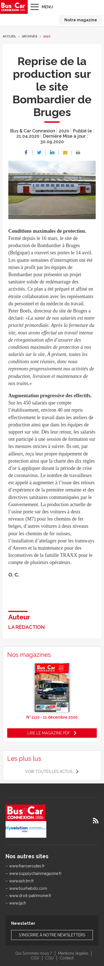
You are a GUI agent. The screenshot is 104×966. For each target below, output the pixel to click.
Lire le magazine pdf (48, 733)
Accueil (9, 36)
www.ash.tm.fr (21, 881)
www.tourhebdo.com (28, 888)
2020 (46, 36)
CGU (49, 958)
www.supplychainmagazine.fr (35, 873)
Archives (29, 36)
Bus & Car (13, 6)
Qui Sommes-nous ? (33, 953)
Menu (47, 7)
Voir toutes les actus (48, 771)
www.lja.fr (17, 903)
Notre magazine (80, 20)
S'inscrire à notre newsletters (52, 935)
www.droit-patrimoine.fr (30, 895)
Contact (66, 958)
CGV (35, 958)
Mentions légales (73, 953)
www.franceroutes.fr (27, 866)
